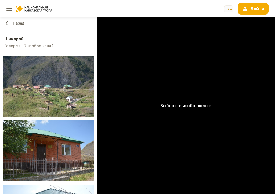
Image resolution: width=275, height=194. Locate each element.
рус (228, 9)
